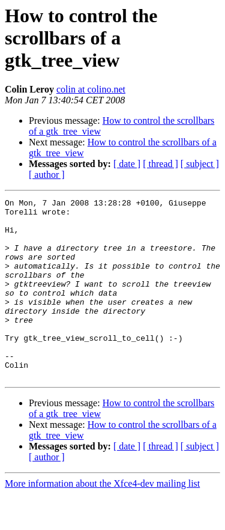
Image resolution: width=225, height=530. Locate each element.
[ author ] (47, 174)
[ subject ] (200, 164)
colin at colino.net (90, 89)
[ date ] (126, 164)
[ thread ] (160, 164)
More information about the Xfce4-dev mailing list (102, 519)
